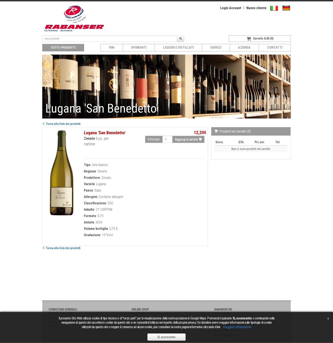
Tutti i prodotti (63, 47)
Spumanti (139, 47)
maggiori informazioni (237, 327)
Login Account (230, 8)
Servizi (215, 47)
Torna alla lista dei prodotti (61, 124)
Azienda (244, 47)
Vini (111, 47)
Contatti (274, 47)
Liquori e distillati (178, 47)
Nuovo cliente (256, 8)
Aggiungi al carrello (188, 139)
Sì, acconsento (166, 337)
